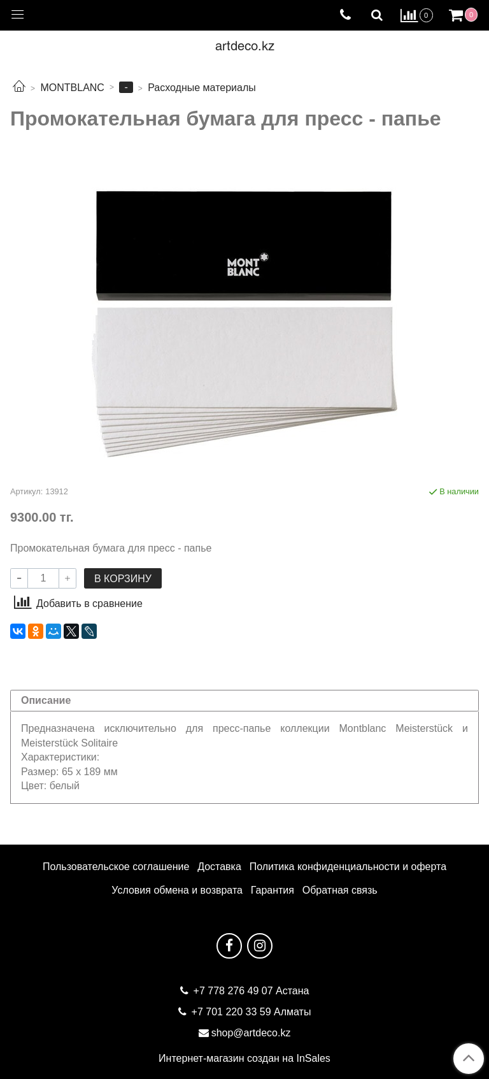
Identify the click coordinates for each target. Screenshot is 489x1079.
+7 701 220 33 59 (231, 1011)
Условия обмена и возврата (177, 890)
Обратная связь (340, 890)
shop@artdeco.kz (251, 1032)
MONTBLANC (72, 87)
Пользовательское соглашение (116, 866)
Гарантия (272, 890)
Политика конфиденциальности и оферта (348, 866)
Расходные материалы (202, 87)
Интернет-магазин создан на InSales (244, 1059)
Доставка (219, 866)
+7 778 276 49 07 (235, 990)
